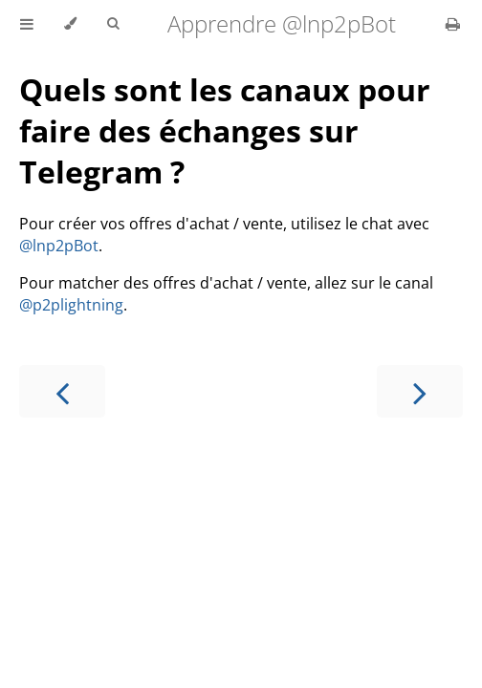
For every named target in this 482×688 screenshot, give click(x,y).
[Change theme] (70, 24)
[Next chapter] (420, 391)
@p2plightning (71, 304)
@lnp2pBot (59, 245)
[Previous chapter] (62, 391)
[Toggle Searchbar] (113, 24)
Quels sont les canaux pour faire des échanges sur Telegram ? (224, 130)
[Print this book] (453, 23)
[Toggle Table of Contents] (27, 24)
